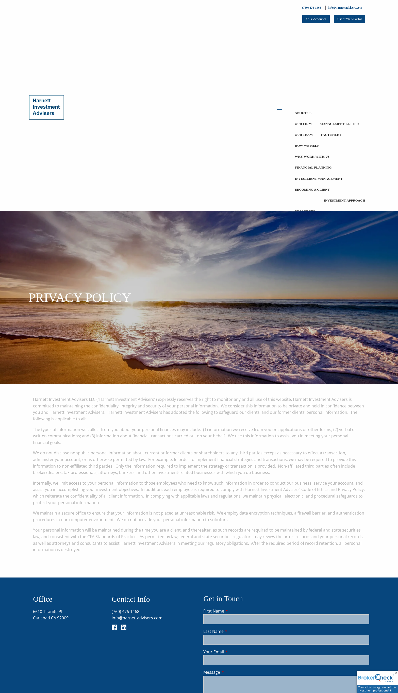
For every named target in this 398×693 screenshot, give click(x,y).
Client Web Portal (349, 19)
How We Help (307, 145)
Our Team (304, 135)
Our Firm (303, 124)
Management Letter (339, 124)
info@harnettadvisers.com (345, 7)
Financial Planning (313, 167)
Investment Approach (344, 200)
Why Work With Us (312, 156)
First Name (234, 611)
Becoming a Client (312, 189)
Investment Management (319, 178)
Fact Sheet (331, 135)
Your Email (234, 652)
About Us (303, 113)
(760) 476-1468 (311, 7)
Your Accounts (316, 19)
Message (232, 672)
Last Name (233, 631)
